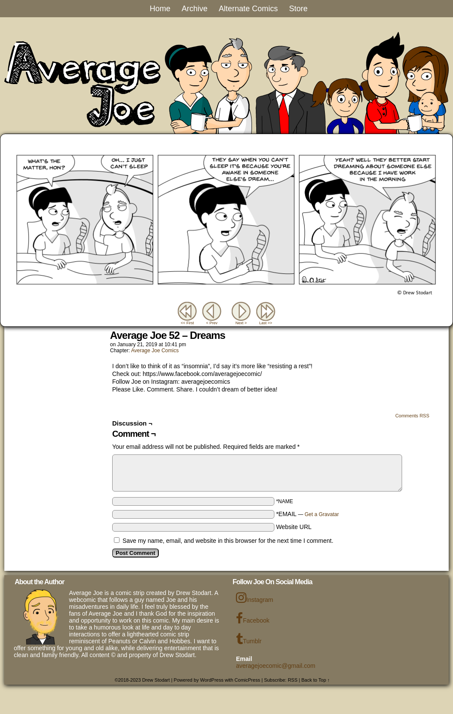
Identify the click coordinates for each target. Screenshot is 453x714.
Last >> (265, 323)
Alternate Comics (248, 8)
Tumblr (248, 639)
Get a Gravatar (322, 514)
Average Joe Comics (155, 351)
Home (160, 8)
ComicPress (247, 680)
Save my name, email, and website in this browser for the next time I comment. (228, 540)
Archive (195, 8)
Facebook (252, 618)
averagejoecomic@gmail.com (275, 665)
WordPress (211, 680)
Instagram (254, 598)
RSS (293, 680)
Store (298, 8)
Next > (241, 323)
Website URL (293, 526)
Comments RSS (412, 415)
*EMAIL (307, 513)
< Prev (211, 323)
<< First (187, 323)
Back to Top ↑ (316, 680)
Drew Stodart (156, 680)
